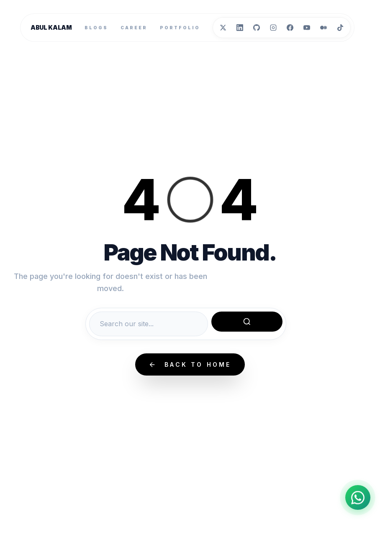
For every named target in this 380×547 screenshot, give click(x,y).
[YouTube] (306, 27)
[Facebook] (290, 27)
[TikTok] (340, 27)
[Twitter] (223, 27)
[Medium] (323, 27)
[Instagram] (273, 27)
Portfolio (180, 27)
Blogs (96, 27)
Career (134, 27)
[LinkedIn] (239, 27)
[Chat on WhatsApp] (357, 496)
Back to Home (190, 364)
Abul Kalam (51, 27)
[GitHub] (256, 27)
